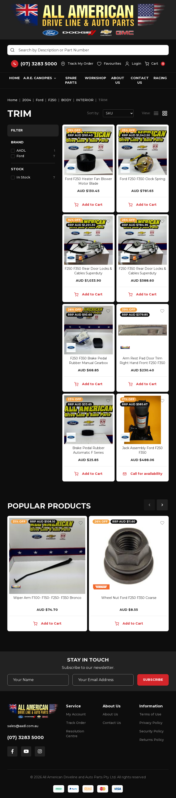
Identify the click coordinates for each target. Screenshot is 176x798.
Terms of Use (150, 714)
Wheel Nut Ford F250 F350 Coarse (129, 598)
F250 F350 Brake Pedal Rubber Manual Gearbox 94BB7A (88, 363)
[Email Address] (103, 680)
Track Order (76, 723)
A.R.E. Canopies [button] (37, 78)
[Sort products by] (118, 113)
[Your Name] (38, 680)
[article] (47, 574)
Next (162, 504)
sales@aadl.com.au (22, 726)
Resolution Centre (75, 733)
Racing (160, 78)
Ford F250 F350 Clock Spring (142, 179)
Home (14, 78)
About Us (117, 80)
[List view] (156, 113)
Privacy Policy (150, 723)
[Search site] (12, 50)
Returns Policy (151, 740)
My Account (76, 714)
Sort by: (93, 113)
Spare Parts (71, 80)
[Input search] (88, 50)
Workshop (95, 78)
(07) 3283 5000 (25, 737)
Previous (149, 504)
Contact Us (140, 80)
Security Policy (151, 731)
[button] (133, 64)
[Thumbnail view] (165, 113)
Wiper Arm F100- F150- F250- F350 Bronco (47, 598)
